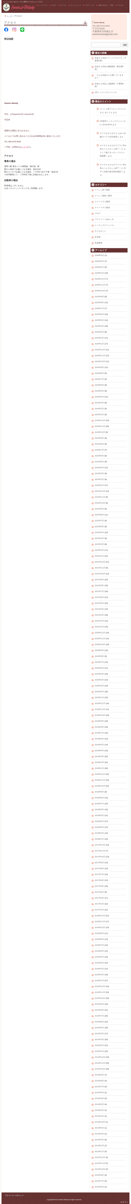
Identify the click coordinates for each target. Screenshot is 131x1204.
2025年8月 (99, 302)
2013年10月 (100, 1122)
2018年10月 (100, 786)
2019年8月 (99, 727)
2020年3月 (99, 686)
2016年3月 (99, 969)
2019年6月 (99, 739)
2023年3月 (99, 473)
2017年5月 (99, 886)
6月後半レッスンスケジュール (113, 121)
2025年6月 (99, 314)
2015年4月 (99, 1033)
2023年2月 (99, 479)
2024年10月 (100, 361)
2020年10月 (100, 644)
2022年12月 (100, 491)
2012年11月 (100, 1163)
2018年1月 (99, 839)
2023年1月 (99, 485)
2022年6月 (99, 526)
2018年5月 (99, 815)
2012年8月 (99, 1175)
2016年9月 (99, 933)
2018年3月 (99, 827)
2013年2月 (99, 1145)
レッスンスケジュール (104, 225)
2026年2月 (99, 267)
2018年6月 (99, 809)
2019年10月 (100, 715)
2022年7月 (99, 520)
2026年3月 (99, 261)
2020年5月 (99, 674)
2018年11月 (100, 780)
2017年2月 (99, 904)
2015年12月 (100, 986)
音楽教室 (98, 243)
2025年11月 (100, 285)
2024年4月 (99, 397)
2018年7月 (99, 803)
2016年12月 (100, 915)
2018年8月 (99, 798)
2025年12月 (100, 279)
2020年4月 (99, 680)
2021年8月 (99, 585)
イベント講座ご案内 (103, 196)
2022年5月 (99, 532)
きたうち (108, 112)
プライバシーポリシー (14, 1195)
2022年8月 (99, 515)
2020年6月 (99, 668)
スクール (63, 5)
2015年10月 (100, 998)
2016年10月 (100, 927)
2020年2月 (99, 691)
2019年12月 (100, 703)
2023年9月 (99, 438)
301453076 (107, 124)
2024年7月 (99, 379)
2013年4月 (99, 1134)
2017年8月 (99, 868)
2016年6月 (99, 951)
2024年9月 (99, 367)
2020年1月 (99, 697)
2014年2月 (99, 1110)
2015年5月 (99, 1027)
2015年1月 (99, 1051)
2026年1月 (99, 273)
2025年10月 (100, 291)
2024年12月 (100, 349)
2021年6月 (99, 597)
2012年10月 (100, 1169)
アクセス (120, 5)
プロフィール (89, 5)
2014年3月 (99, 1104)
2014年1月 (99, 1116)
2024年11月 (100, 355)
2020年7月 (99, 662)
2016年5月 (99, 957)
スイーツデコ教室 (102, 201)
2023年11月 (100, 426)
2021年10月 (100, 574)
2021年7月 (99, 591)
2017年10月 (100, 857)
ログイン (124, 1202)
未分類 (97, 237)
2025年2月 (99, 338)
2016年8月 (99, 939)
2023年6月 (99, 456)
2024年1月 (99, 414)
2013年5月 (99, 1128)
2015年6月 (99, 1022)
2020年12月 (100, 632)
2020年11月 (100, 638)
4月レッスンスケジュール (106, 92)
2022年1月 (99, 556)
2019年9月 (99, 721)
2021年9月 (99, 579)
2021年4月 (99, 609)
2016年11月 (100, 921)
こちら (24, 147)
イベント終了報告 (102, 190)
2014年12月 (100, 1057)
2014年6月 (99, 1092)
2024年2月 (99, 408)
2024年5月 (99, 391)
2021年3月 (99, 615)
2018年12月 (100, 774)
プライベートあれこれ (104, 219)
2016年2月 (99, 974)
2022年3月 (99, 544)
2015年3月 (99, 1039)
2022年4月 (99, 538)
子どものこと (100, 231)
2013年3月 (99, 1140)
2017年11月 (100, 851)
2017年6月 (99, 880)
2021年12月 (100, 562)
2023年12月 (100, 420)
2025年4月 (99, 326)
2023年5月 (99, 462)
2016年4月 (99, 963)
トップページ (43, 5)
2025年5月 (99, 320)
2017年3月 (99, 898)
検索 (125, 45)
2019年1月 (99, 768)
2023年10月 (100, 432)
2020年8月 (99, 656)
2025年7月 (99, 308)
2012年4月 (99, 1187)
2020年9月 (99, 650)
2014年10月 (100, 1069)
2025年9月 (99, 296)
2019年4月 (99, 750)
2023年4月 (99, 467)
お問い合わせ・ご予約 (105, 5)
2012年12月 (100, 1157)
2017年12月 (100, 845)
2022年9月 (99, 509)
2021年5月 (99, 603)
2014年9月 (99, 1075)
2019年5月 (99, 744)
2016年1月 (99, 980)
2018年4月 (99, 821)
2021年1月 (99, 627)
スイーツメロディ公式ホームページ (19, 7)
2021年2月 (99, 621)
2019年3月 (99, 756)
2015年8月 (99, 1010)
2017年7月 (99, 874)
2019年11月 (100, 709)
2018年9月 (99, 792)
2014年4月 (99, 1098)
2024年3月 (99, 403)
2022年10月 (100, 503)
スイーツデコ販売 (102, 207)
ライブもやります (107, 133)
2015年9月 (99, 1004)
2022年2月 (99, 550)
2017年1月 (99, 910)
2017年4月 (99, 892)
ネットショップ (75, 5)
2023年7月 (99, 450)
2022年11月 (100, 497)
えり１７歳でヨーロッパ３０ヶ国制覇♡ (113, 152)
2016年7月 (99, 945)
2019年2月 (99, 762)
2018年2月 (99, 833)
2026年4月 (99, 255)
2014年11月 (100, 1063)
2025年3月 (99, 332)
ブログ (54, 5)
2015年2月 (99, 1045)
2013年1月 (99, 1151)
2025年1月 (99, 344)
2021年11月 (100, 568)
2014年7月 (99, 1086)
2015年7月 (99, 1016)
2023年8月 (99, 444)
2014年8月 (99, 1081)
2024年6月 (99, 385)
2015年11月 (100, 992)
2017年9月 (99, 862)
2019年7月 (99, 733)
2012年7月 (99, 1181)
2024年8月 (99, 373)
